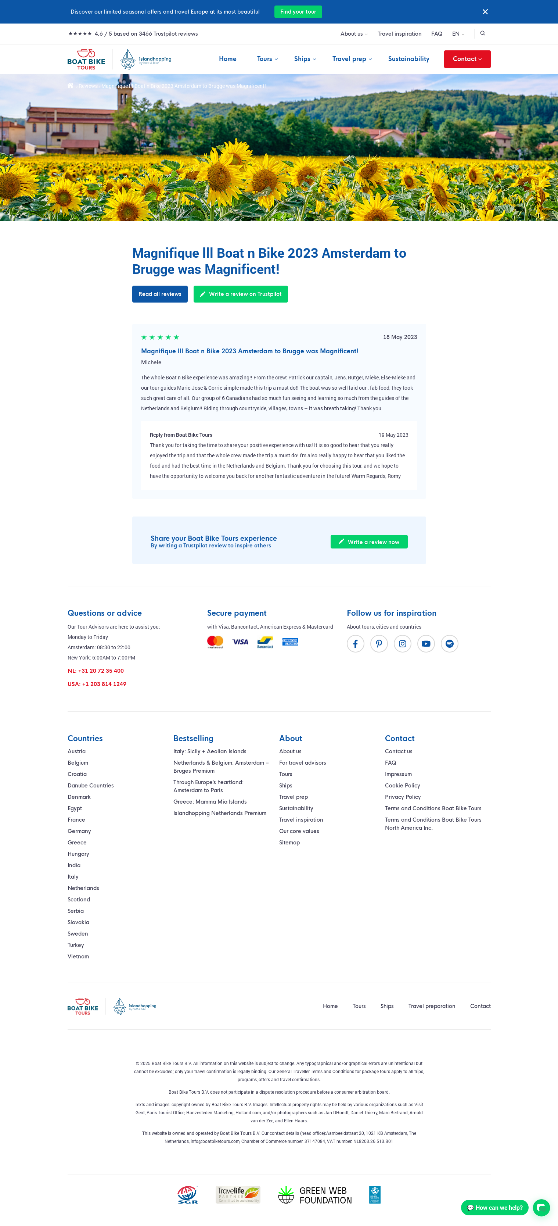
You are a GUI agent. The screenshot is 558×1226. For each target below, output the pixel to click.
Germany (79, 831)
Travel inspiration (400, 34)
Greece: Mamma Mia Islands (210, 801)
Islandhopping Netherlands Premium (219, 813)
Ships (302, 59)
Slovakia (78, 922)
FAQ (437, 34)
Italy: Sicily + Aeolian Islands (209, 751)
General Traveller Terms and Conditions (315, 1071)
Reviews (88, 85)
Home (228, 59)
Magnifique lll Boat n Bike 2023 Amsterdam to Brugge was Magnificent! (250, 351)
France (76, 819)
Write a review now (369, 542)
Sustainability (408, 59)
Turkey (76, 945)
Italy (73, 876)
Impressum (398, 774)
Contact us (399, 751)
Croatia (77, 774)
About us (352, 34)
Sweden (78, 933)
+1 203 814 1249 (104, 684)
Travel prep (349, 59)
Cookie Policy (402, 785)
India (74, 865)
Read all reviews (159, 294)
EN (456, 34)
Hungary (78, 854)
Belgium (78, 762)
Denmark (79, 797)
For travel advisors (302, 762)
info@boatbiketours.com (215, 1141)
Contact (467, 59)
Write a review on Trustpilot (241, 294)
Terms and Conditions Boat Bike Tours (433, 808)
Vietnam (78, 956)
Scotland (79, 899)
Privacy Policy (403, 797)
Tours (264, 59)
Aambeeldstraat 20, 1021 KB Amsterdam (366, 1133)
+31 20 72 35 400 (101, 671)
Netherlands (83, 888)
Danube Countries (91, 785)
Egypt (75, 808)
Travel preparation (432, 1006)
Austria (77, 751)
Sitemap (289, 842)
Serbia (76, 911)
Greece (77, 842)
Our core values (299, 831)
